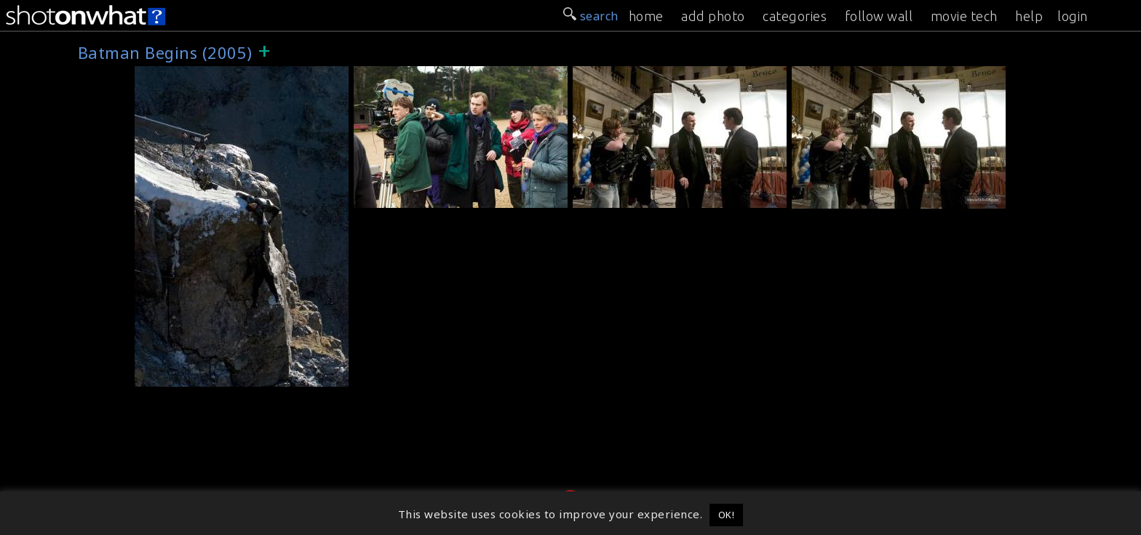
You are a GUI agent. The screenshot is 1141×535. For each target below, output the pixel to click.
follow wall (879, 16)
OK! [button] (726, 514)
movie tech (964, 16)
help (1029, 16)
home (646, 16)
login (1072, 16)
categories (795, 16)
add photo (713, 16)
